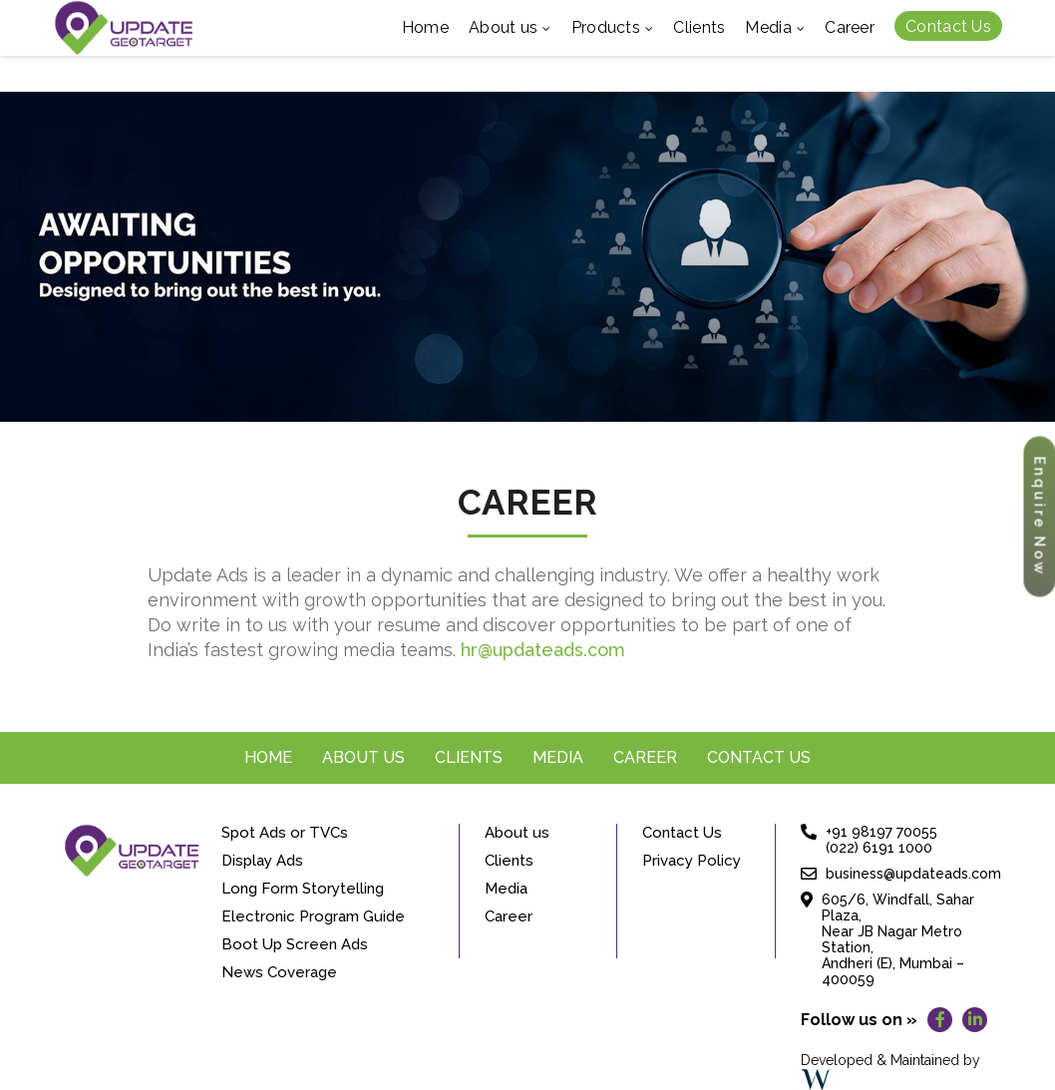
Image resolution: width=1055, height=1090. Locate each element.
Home (425, 27)
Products (612, 29)
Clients (699, 27)
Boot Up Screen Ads (294, 944)
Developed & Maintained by (890, 1071)
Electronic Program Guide (313, 916)
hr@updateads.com (543, 649)
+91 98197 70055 (881, 832)
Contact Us (948, 26)
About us (510, 29)
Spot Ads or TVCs (284, 833)
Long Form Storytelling (302, 889)
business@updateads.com (913, 874)
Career (850, 27)
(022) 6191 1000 (879, 848)
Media (775, 29)
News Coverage (279, 972)
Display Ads (262, 861)
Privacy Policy (691, 861)
